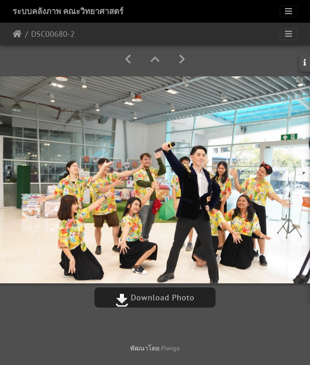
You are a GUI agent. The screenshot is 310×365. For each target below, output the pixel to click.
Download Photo (155, 297)
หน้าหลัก (17, 34)
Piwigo (170, 348)
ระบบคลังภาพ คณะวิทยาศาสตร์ (68, 11)
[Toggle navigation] (288, 11)
